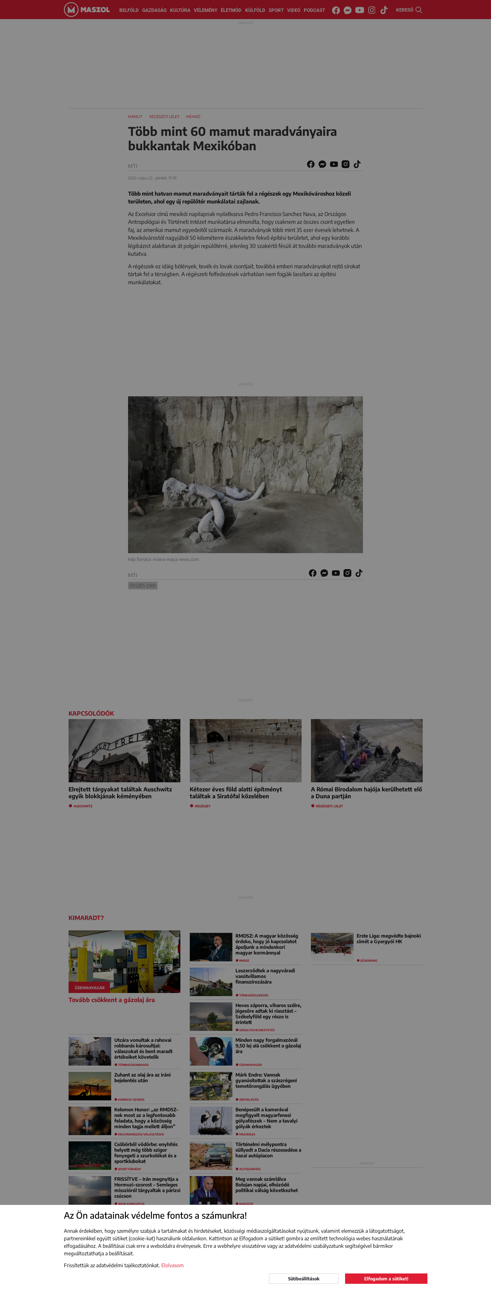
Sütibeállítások (303, 1278)
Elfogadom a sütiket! (386, 1278)
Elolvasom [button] (172, 1265)
